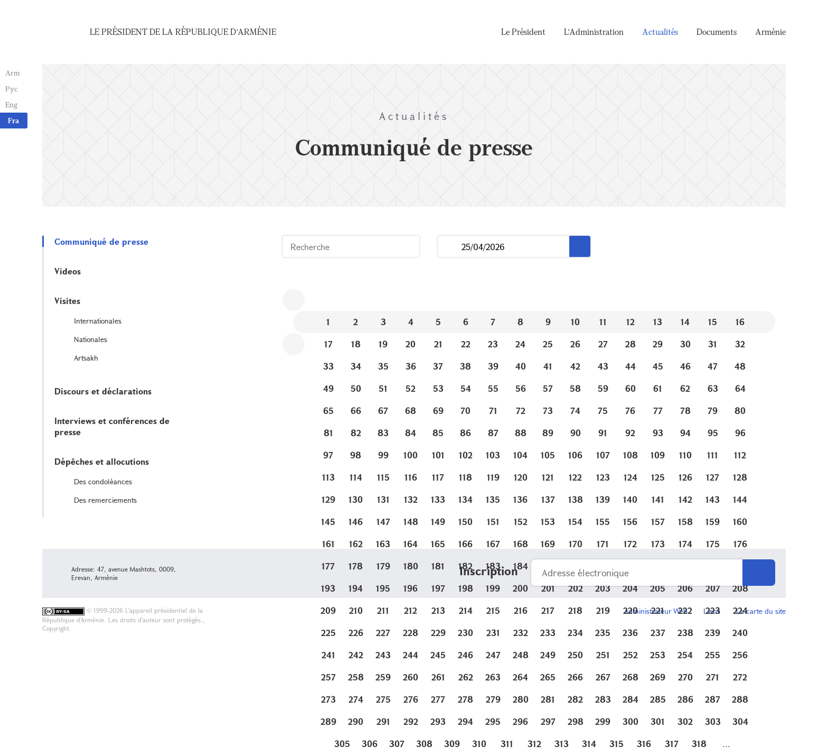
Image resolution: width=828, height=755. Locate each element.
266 (575, 677)
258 (356, 677)
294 (465, 721)
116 (410, 477)
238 (685, 632)
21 (438, 343)
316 (644, 743)
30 (685, 343)
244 (410, 654)
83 (383, 432)
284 (630, 699)
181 (438, 566)
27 (603, 343)
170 (575, 543)
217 (547, 610)
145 (328, 521)
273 (328, 699)
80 (740, 410)
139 (603, 499)
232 (520, 632)
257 (328, 677)
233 (548, 632)
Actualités (660, 32)
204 (630, 588)
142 (685, 499)
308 (424, 743)
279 (493, 699)
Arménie (770, 32)
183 (493, 566)
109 (658, 455)
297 (548, 721)
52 (411, 388)
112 (740, 455)
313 (561, 743)
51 (383, 388)
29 (658, 343)
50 (356, 388)
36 (411, 366)
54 (465, 388)
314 (589, 743)
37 (438, 366)
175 (713, 543)
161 (328, 543)
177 (328, 566)
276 (410, 699)
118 (465, 477)
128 (740, 477)
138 (575, 499)
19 (383, 343)
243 (383, 654)
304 (740, 721)
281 (548, 699)
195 (383, 588)
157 (658, 521)
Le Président (523, 32)
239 (712, 632)
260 (410, 677)
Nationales (90, 339)
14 (685, 321)
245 (438, 654)
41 (547, 366)
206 (685, 588)
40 (520, 366)
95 (713, 432)
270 (685, 677)
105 (548, 455)
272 (740, 677)
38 (465, 366)
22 (466, 343)
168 (520, 543)
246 (465, 654)
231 (493, 632)
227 (383, 632)
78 (685, 410)
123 (603, 477)
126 (685, 477)
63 (713, 388)
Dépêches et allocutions (101, 461)
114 (356, 477)
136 (520, 499)
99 (383, 455)
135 (493, 499)
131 (383, 499)
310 (479, 743)
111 (712, 455)
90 (575, 432)
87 (493, 432)
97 (328, 455)
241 (328, 654)
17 (328, 343)
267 (603, 677)
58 (575, 388)
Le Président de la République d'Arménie (183, 32)
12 (630, 321)
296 (520, 721)
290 (355, 721)
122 (575, 477)
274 (356, 699)
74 (575, 410)
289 (328, 721)
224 (740, 610)
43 (603, 366)
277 (438, 699)
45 (658, 366)
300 (630, 721)
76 (630, 410)
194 (356, 588)
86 (465, 432)
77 (658, 410)
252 (630, 654)
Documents (717, 32)
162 (356, 543)
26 (575, 343)
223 (712, 610)
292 (410, 721)
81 (328, 432)
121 (548, 477)
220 (630, 610)
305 (342, 743)
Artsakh (86, 358)
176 (740, 543)
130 (356, 499)
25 (548, 343)
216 (521, 610)
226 (356, 632)
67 (383, 410)
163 (383, 543)
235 (602, 632)
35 (383, 366)
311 (507, 743)
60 (630, 388)
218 (575, 610)
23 (493, 343)
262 (465, 677)
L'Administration (594, 32)
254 (685, 654)
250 (575, 654)
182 (465, 566)
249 (548, 654)
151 (493, 521)
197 (438, 588)
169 (548, 543)
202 (575, 588)
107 (603, 455)
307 (396, 743)
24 (520, 343)
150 (465, 521)
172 (630, 543)
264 (520, 677)
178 (356, 566)
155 (603, 521)
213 (438, 610)
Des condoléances (103, 481)
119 (493, 477)
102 (466, 455)
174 (685, 543)
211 (383, 610)
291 (383, 721)
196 (410, 588)
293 (438, 721)
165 (438, 543)
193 (328, 588)
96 (740, 432)
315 (616, 743)
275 (383, 699)
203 (602, 588)
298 (576, 721)
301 (658, 721)
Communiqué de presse (101, 241)
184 (520, 566)
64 (740, 388)
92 (630, 432)
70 (465, 410)
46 (685, 366)
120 (521, 477)
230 (465, 632)
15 (712, 321)
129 (328, 499)
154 (575, 521)
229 (438, 632)
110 (685, 455)
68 (410, 410)
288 (740, 699)
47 (713, 366)
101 (438, 455)
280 (521, 699)
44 (630, 366)
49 (328, 388)
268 (630, 677)
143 (712, 499)
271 (712, 677)
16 (740, 321)
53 (438, 388)
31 (712, 343)
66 (356, 410)
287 (712, 699)
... (449, 246)
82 (356, 432)
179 (383, 566)
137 (548, 499)
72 (520, 410)
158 (685, 521)
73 (548, 410)
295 (493, 721)
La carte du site (761, 611)
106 (575, 455)
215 (493, 610)
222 (685, 610)
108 (630, 455)
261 (438, 677)
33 (328, 366)
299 (602, 721)
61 (657, 388)
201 (548, 588)
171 (603, 543)
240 (740, 632)
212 (410, 610)
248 (521, 654)
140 (630, 499)
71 (493, 410)
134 (465, 499)
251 (603, 654)
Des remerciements (105, 500)
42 (575, 366)
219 (603, 610)
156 (630, 521)
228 (410, 632)
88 (520, 432)
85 (438, 432)
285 (658, 699)
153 (548, 521)
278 (465, 699)
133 (438, 499)
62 (685, 388)
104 (520, 455)
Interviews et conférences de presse (112, 426)
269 (657, 677)
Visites (67, 300)
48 (740, 366)
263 (493, 677)
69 (438, 410)
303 (713, 721)
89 (547, 432)
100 (410, 455)
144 (740, 499)
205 (657, 588)
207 (712, 588)
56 (520, 388)
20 (411, 343)
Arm (12, 73)
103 (493, 455)
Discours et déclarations (103, 391)
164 (410, 543)
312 (534, 743)
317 (672, 743)
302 (685, 721)
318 (699, 743)
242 (356, 654)
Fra (13, 120)
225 (328, 632)
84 (410, 432)
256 (740, 654)
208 (740, 588)
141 (658, 499)
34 (356, 366)
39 (493, 366)
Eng (11, 104)
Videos (67, 271)
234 (575, 632)
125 (658, 477)
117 (438, 477)
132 (411, 499)
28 (630, 343)
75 (603, 410)
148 (410, 521)
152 (521, 521)
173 (658, 543)
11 (603, 321)
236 (630, 632)
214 (466, 610)
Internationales (97, 321)
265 (548, 677)
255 (712, 654)
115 (383, 477)
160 (740, 521)
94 (685, 432)
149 (438, 521)
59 (603, 388)
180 (410, 566)
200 (520, 588)
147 (383, 521)
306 (370, 743)
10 (575, 321)
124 (630, 477)
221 (657, 610)
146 (356, 521)
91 (602, 432)
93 (658, 432)
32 (740, 343)
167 (493, 543)
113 (328, 477)
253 (657, 654)
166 (465, 543)
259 (383, 677)
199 (493, 588)
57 (548, 388)
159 (712, 521)
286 (685, 699)
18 (356, 343)
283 (603, 699)
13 (657, 321)
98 (355, 455)
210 (356, 610)
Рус (11, 89)
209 (328, 610)
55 (493, 388)
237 (658, 632)
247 (493, 654)
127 (712, 477)
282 (575, 699)
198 (465, 588)
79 (713, 410)
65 (328, 410)
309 (452, 743)
